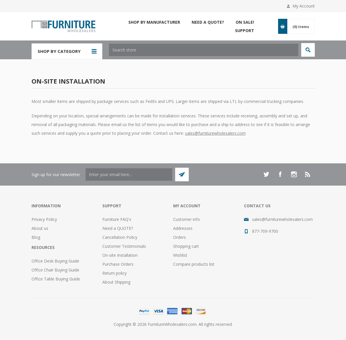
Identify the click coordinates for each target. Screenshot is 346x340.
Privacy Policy (44, 219)
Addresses (183, 228)
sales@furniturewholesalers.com (215, 133)
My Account (304, 6)
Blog (36, 237)
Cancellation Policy (119, 237)
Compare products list (193, 264)
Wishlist (180, 255)
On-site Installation (120, 255)
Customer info (186, 219)
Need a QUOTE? (117, 228)
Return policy (114, 273)
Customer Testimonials (124, 246)
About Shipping (116, 282)
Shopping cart (186, 246)
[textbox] (203, 50)
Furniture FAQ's (116, 219)
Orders (179, 237)
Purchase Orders (118, 264)
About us (40, 228)
